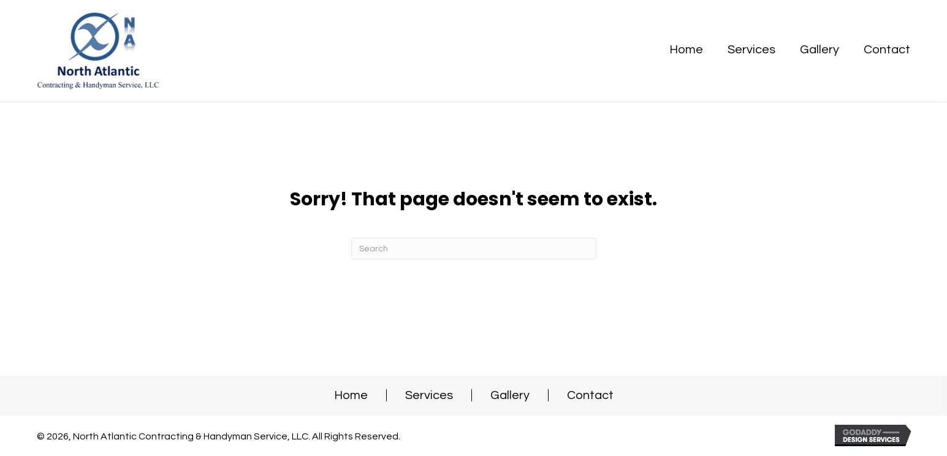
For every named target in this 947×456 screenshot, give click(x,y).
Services (429, 395)
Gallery (510, 395)
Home (351, 395)
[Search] (473, 248)
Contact (590, 395)
